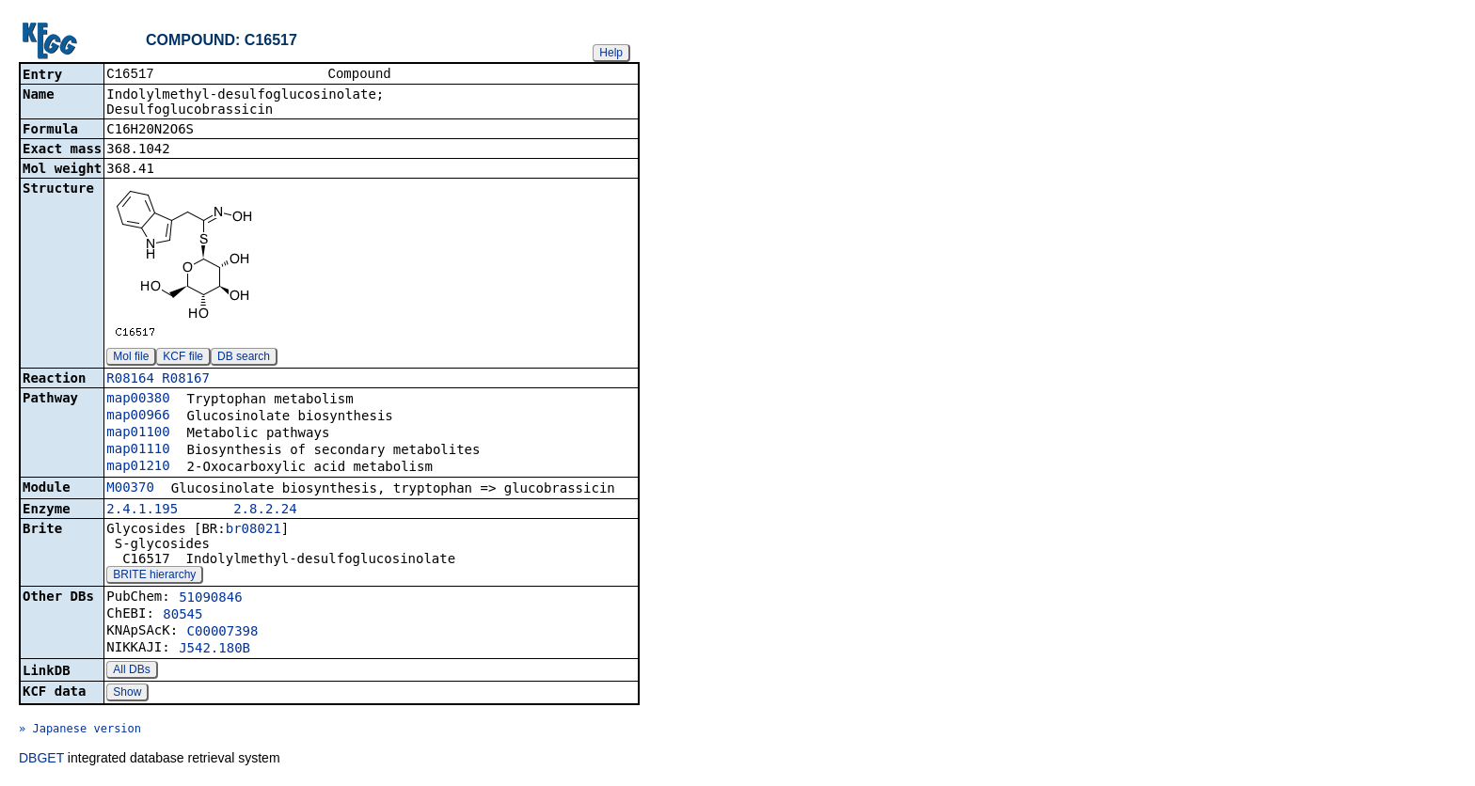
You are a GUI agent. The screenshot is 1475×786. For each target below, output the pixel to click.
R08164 (130, 379)
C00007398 (223, 632)
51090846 (210, 598)
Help (611, 52)
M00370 (130, 488)
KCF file (183, 358)
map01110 (137, 450)
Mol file (131, 358)
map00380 (137, 399)
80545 (182, 615)
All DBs (131, 671)
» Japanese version (80, 730)
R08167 (186, 379)
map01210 (137, 467)
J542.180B (214, 649)
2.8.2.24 (264, 510)
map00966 (137, 416)
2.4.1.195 (142, 510)
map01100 (137, 433)
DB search (243, 358)
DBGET (41, 759)
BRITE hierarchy (154, 576)
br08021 (253, 530)
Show (127, 693)
